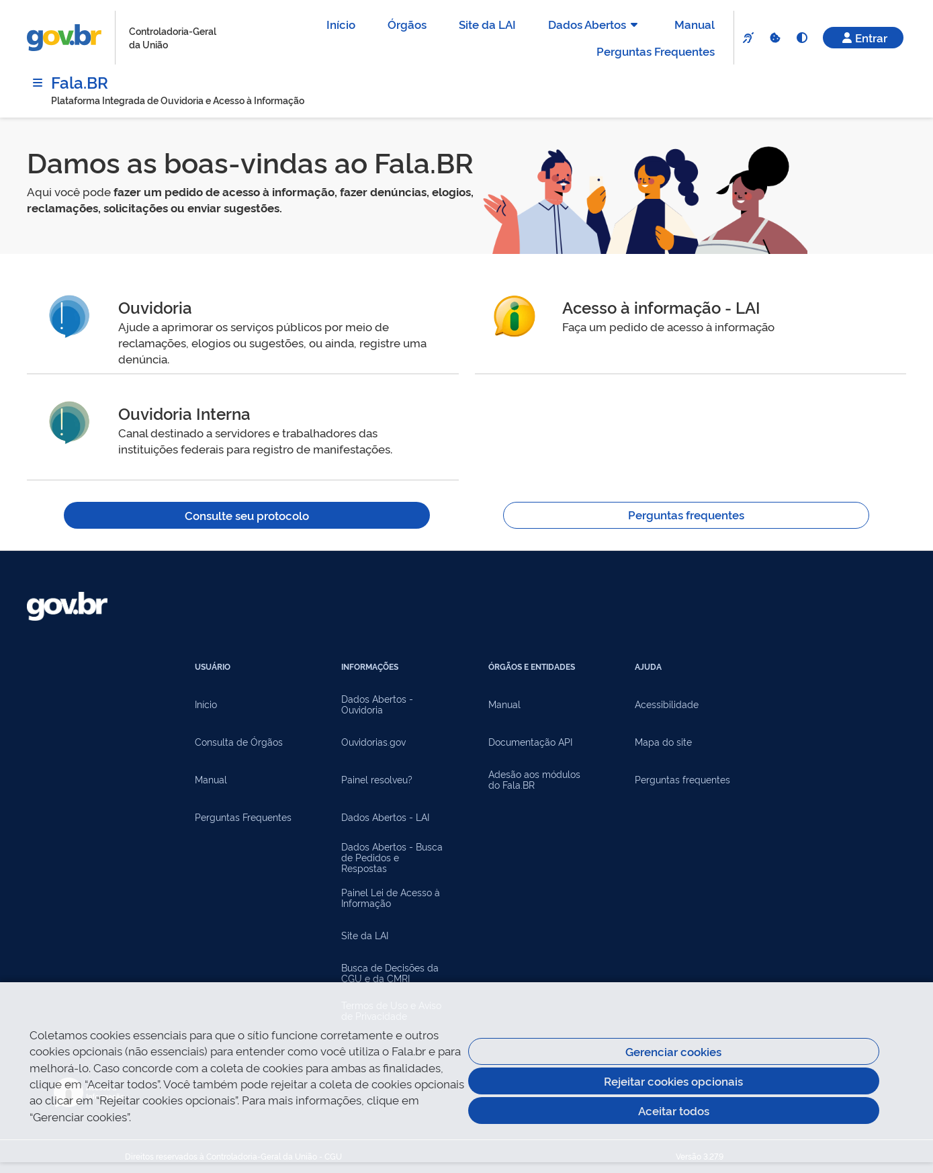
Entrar (863, 37)
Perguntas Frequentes (655, 50)
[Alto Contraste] (801, 37)
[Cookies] (774, 37)
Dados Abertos (595, 24)
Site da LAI (487, 24)
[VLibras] (747, 37)
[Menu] (37, 82)
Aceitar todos (673, 1110)
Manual (694, 24)
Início (340, 24)
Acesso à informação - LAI (661, 307)
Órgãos (407, 24)
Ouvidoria (155, 307)
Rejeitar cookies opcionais (673, 1080)
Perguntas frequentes (686, 514)
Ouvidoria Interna (184, 413)
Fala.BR (79, 82)
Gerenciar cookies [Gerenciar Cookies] (673, 1051)
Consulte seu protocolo (247, 515)
